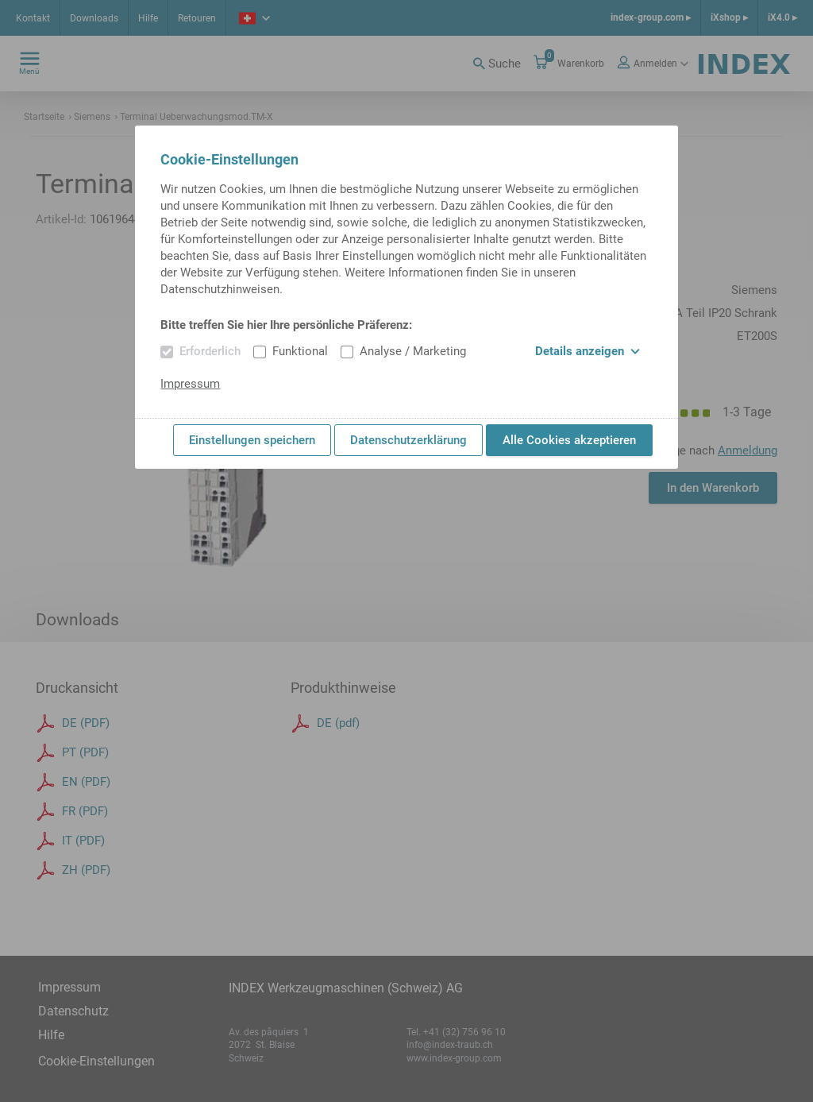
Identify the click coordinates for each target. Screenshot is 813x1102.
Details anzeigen (587, 351)
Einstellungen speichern (252, 440)
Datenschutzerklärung (408, 440)
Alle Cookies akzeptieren (569, 440)
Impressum (190, 384)
